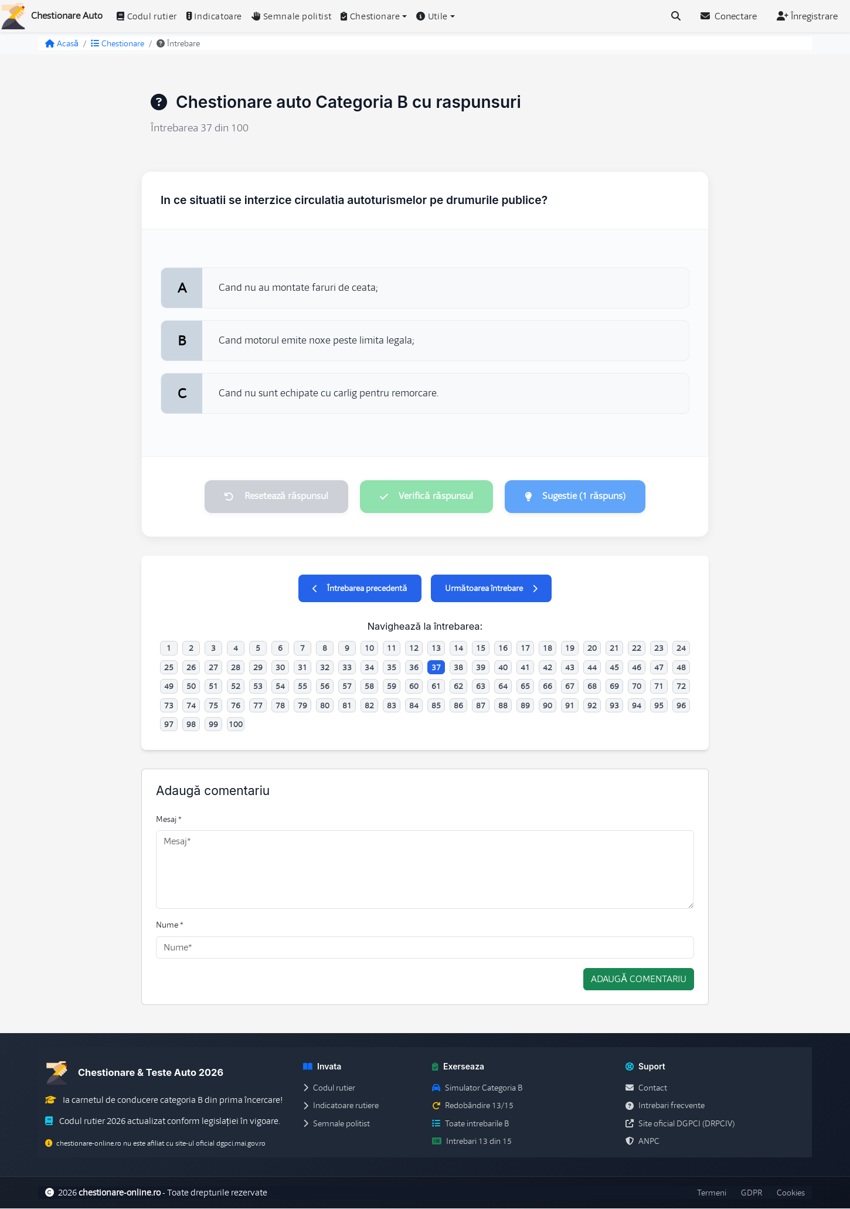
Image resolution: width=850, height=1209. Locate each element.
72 (681, 686)
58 (369, 686)
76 (235, 706)
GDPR (751, 1193)
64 (503, 686)
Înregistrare (807, 16)
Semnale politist (291, 16)
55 (302, 686)
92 (592, 706)
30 (280, 668)
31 (302, 668)
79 (302, 706)
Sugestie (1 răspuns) (577, 496)
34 (369, 668)
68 (592, 686)
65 (525, 686)
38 (458, 668)
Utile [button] (432, 16)
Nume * (169, 926)
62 (458, 686)
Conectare (729, 16)
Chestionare (117, 43)
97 (169, 724)
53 (258, 686)
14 (458, 649)
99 (213, 724)
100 (236, 724)
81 (347, 706)
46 (636, 668)
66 (547, 686)
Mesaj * (169, 819)
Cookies (791, 1193)
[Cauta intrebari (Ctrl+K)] (676, 16)
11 (391, 649)
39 (480, 668)
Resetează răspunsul (274, 496)
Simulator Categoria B (477, 1088)
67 (569, 686)
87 (480, 706)
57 (347, 686)
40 (503, 668)
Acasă (62, 43)
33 (347, 668)
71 (659, 686)
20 (592, 649)
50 (191, 686)
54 (280, 686)
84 (414, 706)
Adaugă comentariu (638, 980)
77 (258, 706)
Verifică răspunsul (426, 496)
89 (525, 706)
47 (659, 668)
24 (681, 649)
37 (436, 668)
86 (458, 706)
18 (547, 649)
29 (258, 668)
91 (569, 706)
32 (324, 668)
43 (569, 668)
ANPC (642, 1141)
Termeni (711, 1193)
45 (614, 668)
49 (169, 686)
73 (169, 706)
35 (391, 668)
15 (480, 649)
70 (636, 686)
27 (213, 668)
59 (391, 686)
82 (369, 706)
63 (480, 686)
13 (436, 649)
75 (213, 706)
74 (191, 706)
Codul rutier (147, 16)
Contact (646, 1088)
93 (614, 706)
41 (525, 668)
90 (547, 706)
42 (547, 668)
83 (391, 706)
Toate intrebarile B (470, 1124)
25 (169, 668)
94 (636, 706)
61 (436, 686)
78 (280, 706)
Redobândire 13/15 (473, 1106)
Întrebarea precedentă (359, 589)
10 (369, 649)
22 (636, 649)
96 (681, 706)
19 (569, 649)
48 (681, 668)
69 (614, 686)
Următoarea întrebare (491, 589)
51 (213, 686)
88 (503, 706)
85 (436, 706)
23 (659, 649)
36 (414, 668)
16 (503, 649)
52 (235, 686)
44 (592, 668)
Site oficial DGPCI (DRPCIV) (680, 1124)
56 (324, 686)
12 (414, 649)
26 (191, 668)
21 (614, 649)
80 (324, 706)
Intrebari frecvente (665, 1106)
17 (525, 649)
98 (191, 724)
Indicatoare (214, 16)
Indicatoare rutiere (341, 1106)
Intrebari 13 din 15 (472, 1141)
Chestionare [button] (370, 16)
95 (659, 706)
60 (414, 686)
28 (235, 668)
